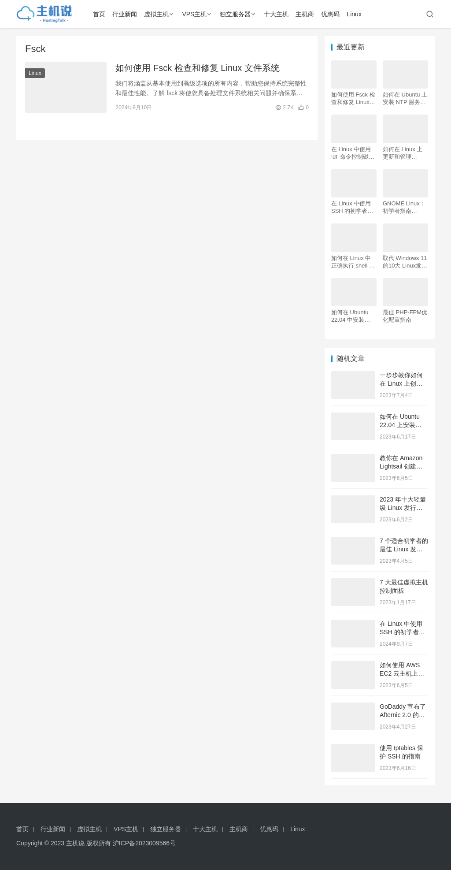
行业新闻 (124, 14)
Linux (354, 14)
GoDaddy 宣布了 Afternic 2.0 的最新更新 (403, 715)
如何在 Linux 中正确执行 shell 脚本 (353, 262)
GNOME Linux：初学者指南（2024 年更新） (404, 207)
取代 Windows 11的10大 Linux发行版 (405, 262)
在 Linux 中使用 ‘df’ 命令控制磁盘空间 (352, 153)
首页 (99, 14)
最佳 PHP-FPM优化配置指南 (405, 316)
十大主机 (276, 14)
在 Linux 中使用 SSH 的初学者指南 (352, 207)
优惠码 (330, 14)
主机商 (305, 14)
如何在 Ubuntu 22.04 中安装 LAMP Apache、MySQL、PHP (352, 316)
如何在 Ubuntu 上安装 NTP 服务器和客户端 (405, 98)
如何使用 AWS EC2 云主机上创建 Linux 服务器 (402, 674)
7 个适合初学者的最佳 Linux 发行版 (404, 549)
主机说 (75, 843)
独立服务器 (235, 14)
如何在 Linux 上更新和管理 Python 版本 (402, 153)
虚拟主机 (156, 14)
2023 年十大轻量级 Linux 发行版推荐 (403, 508)
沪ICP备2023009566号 (144, 843)
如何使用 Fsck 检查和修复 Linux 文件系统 (197, 68)
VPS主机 (194, 14)
